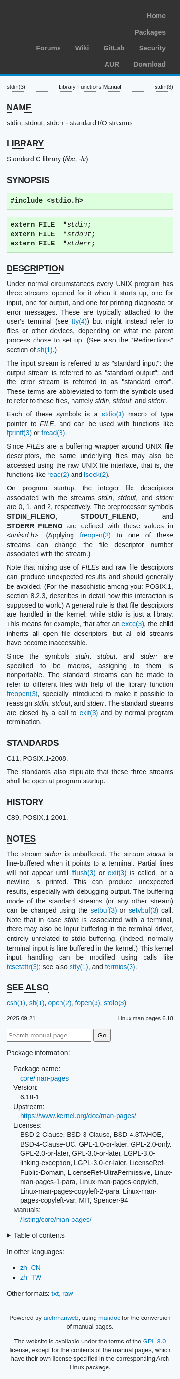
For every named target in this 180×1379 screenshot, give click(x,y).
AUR (112, 64)
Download (149, 64)
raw (67, 1293)
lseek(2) (96, 474)
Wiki (82, 48)
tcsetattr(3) (23, 967)
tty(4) (79, 321)
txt (55, 1293)
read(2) (58, 474)
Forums (48, 48)
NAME (19, 107)
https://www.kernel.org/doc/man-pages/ (78, 1116)
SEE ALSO (28, 987)
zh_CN (30, 1267)
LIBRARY (25, 143)
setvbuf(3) (143, 910)
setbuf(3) (103, 910)
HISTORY (25, 802)
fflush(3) (84, 873)
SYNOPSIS (28, 180)
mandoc (109, 1317)
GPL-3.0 (154, 1341)
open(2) (59, 1003)
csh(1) (16, 1003)
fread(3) (53, 433)
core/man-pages (44, 1078)
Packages (150, 32)
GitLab (113, 48)
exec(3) (132, 624)
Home (156, 16)
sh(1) (45, 350)
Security (152, 48)
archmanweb (60, 1317)
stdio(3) (113, 414)
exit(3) (88, 713)
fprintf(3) (19, 433)
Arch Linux (52, 14)
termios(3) (120, 967)
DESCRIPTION (35, 268)
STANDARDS (33, 743)
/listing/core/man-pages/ (56, 1219)
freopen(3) (95, 535)
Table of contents (39, 1235)
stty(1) (79, 967)
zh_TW (30, 1277)
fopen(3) (87, 1003)
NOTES (21, 838)
